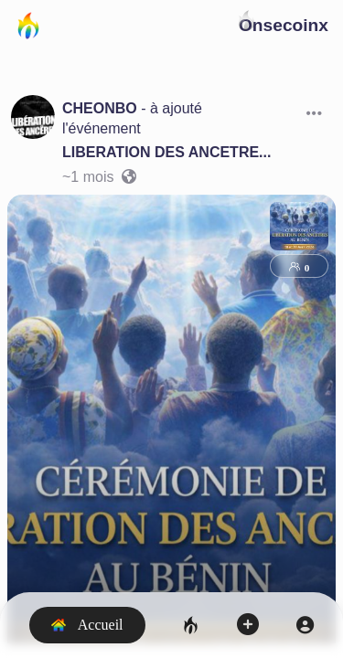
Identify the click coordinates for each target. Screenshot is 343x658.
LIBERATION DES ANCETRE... (166, 152)
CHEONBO (99, 108)
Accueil (87, 624)
